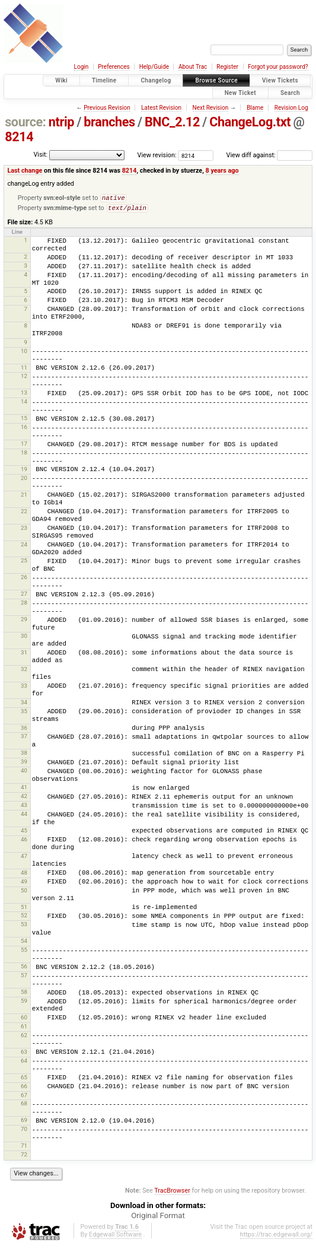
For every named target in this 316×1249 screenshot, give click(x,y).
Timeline (104, 80)
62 (24, 1037)
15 (24, 420)
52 (24, 917)
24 (24, 547)
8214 (19, 136)
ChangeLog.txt (250, 122)
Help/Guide (154, 66)
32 (24, 671)
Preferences (113, 66)
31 (24, 654)
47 (24, 858)
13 (24, 395)
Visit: (40, 154)
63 (24, 1054)
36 (24, 730)
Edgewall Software (115, 1237)
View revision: (157, 155)
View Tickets (280, 80)
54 (24, 943)
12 (24, 378)
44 (24, 816)
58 (24, 994)
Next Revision (211, 107)
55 (24, 952)
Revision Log (291, 107)
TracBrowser (172, 1193)
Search (290, 93)
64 (24, 1063)
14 (24, 404)
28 (24, 605)
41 (24, 789)
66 (24, 1088)
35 (24, 713)
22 (24, 513)
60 (24, 1019)
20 (24, 480)
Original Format (158, 1217)
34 (24, 704)
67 (24, 1097)
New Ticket (240, 93)
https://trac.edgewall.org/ (276, 1237)
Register (227, 66)
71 (24, 1148)
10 (24, 353)
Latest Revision (161, 107)
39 (24, 764)
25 (24, 563)
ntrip (61, 122)
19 (24, 471)
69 (24, 1122)
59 (24, 1003)
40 (24, 773)
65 (24, 1079)
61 (24, 1028)
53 (24, 926)
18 (24, 455)
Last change (24, 170)
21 (24, 497)
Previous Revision (107, 107)
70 (24, 1131)
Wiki (61, 80)
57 (24, 977)
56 (24, 968)
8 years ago (222, 170)
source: (25, 122)
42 (24, 798)
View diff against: (269, 155)
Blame (255, 107)
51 (24, 909)
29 (24, 621)
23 (24, 530)
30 (24, 638)
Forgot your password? (278, 66)
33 (24, 688)
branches (109, 122)
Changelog (156, 80)
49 (24, 884)
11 (24, 370)
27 (24, 596)
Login (81, 66)
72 (24, 1156)
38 (24, 755)
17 (24, 446)
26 (24, 579)
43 (24, 807)
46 (24, 841)
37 (24, 738)
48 (24, 875)
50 (24, 892)
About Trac (192, 66)
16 (24, 429)
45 (24, 833)
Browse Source (216, 80)
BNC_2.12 (172, 122)
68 (24, 1105)
